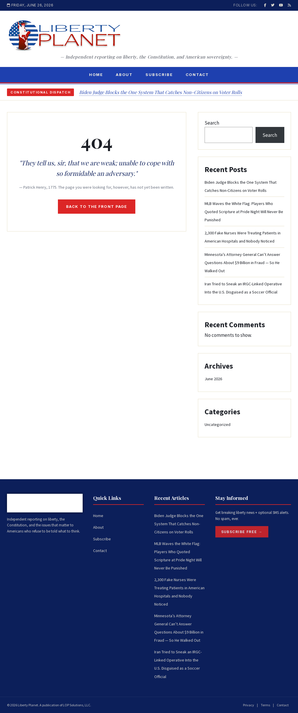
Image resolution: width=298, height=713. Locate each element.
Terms (265, 705)
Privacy (248, 705)
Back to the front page (96, 206)
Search (212, 123)
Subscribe (159, 74)
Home (96, 74)
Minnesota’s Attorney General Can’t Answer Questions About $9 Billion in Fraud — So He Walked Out (242, 262)
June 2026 (213, 378)
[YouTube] (281, 5)
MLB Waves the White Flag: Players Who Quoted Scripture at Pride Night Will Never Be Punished (244, 211)
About (124, 74)
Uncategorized (217, 424)
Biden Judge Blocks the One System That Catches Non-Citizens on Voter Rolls (160, 92)
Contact (197, 74)
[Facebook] (265, 5)
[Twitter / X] (272, 5)
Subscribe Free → (241, 532)
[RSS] (289, 5)
